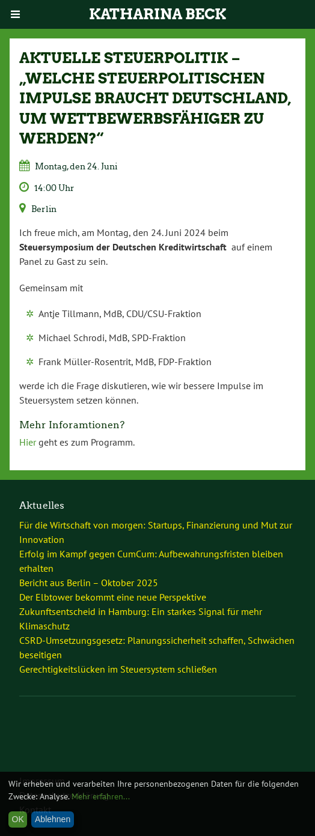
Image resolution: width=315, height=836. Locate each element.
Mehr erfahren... (101, 796)
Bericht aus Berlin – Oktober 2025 (88, 583)
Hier (27, 442)
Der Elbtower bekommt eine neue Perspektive (112, 597)
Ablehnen (52, 819)
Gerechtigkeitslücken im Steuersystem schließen (118, 669)
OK (18, 819)
